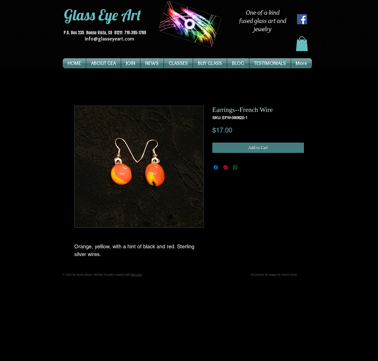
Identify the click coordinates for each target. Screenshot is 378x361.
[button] (302, 43)
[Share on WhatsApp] (235, 167)
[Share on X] (245, 167)
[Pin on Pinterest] (225, 167)
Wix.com (136, 274)
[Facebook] (302, 19)
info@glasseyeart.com (109, 39)
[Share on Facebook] (216, 167)
